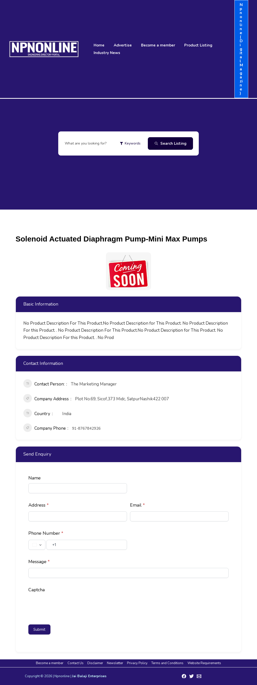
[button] (241, 49)
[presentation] (66, 606)
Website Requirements (202, 663)
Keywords (130, 143)
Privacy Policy (136, 663)
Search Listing (170, 143)
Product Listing (192, 45)
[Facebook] (184, 676)
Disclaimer (96, 663)
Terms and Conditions (166, 663)
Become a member (154, 45)
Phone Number (45, 533)
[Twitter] (191, 676)
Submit (39, 629)
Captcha (36, 590)
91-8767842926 (86, 428)
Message (39, 562)
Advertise (120, 45)
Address (38, 505)
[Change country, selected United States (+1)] (37, 544)
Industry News (106, 52)
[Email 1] (199, 676)
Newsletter (115, 663)
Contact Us (77, 663)
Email (137, 505)
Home (98, 45)
